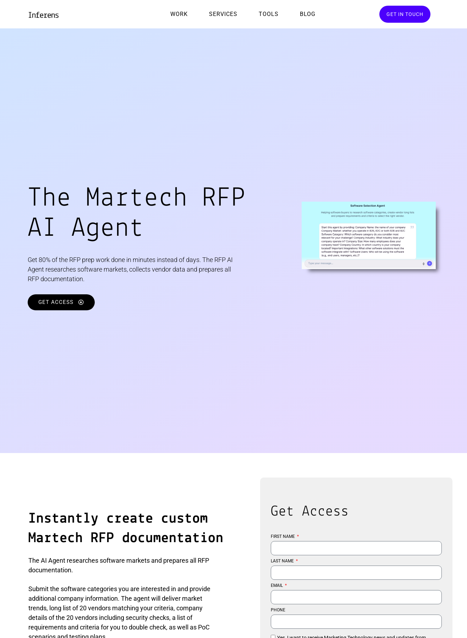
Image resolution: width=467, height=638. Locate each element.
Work (179, 14)
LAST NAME (283, 561)
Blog (307, 14)
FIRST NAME (283, 536)
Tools (269, 14)
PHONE (278, 610)
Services (223, 14)
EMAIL (277, 585)
